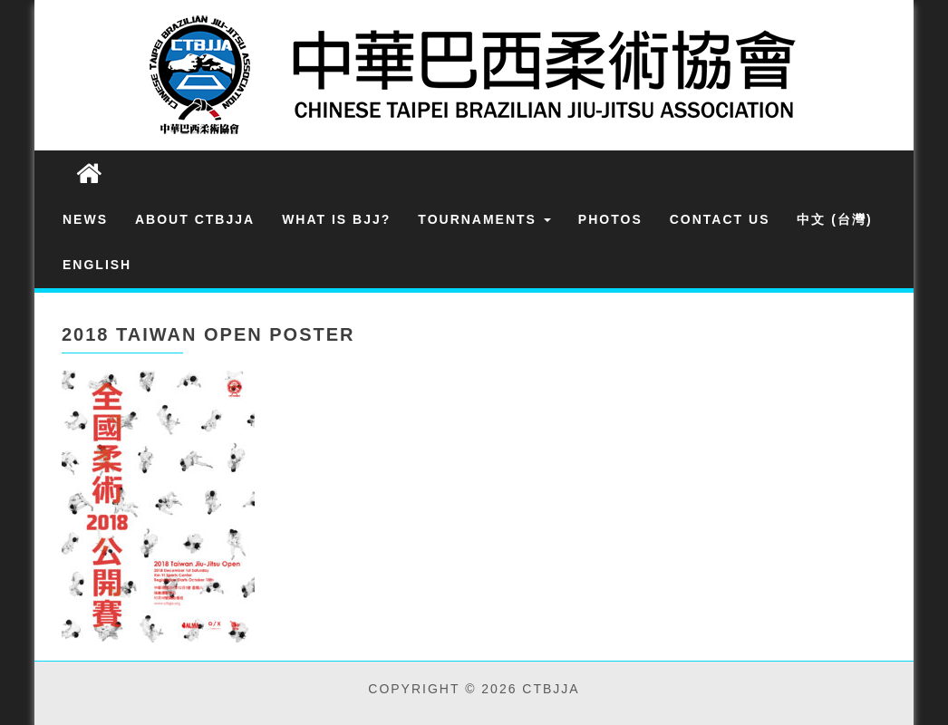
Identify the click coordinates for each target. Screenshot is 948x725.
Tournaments (484, 219)
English (97, 264)
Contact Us (720, 219)
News (85, 219)
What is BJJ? (336, 219)
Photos (610, 219)
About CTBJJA (195, 219)
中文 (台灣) (834, 219)
